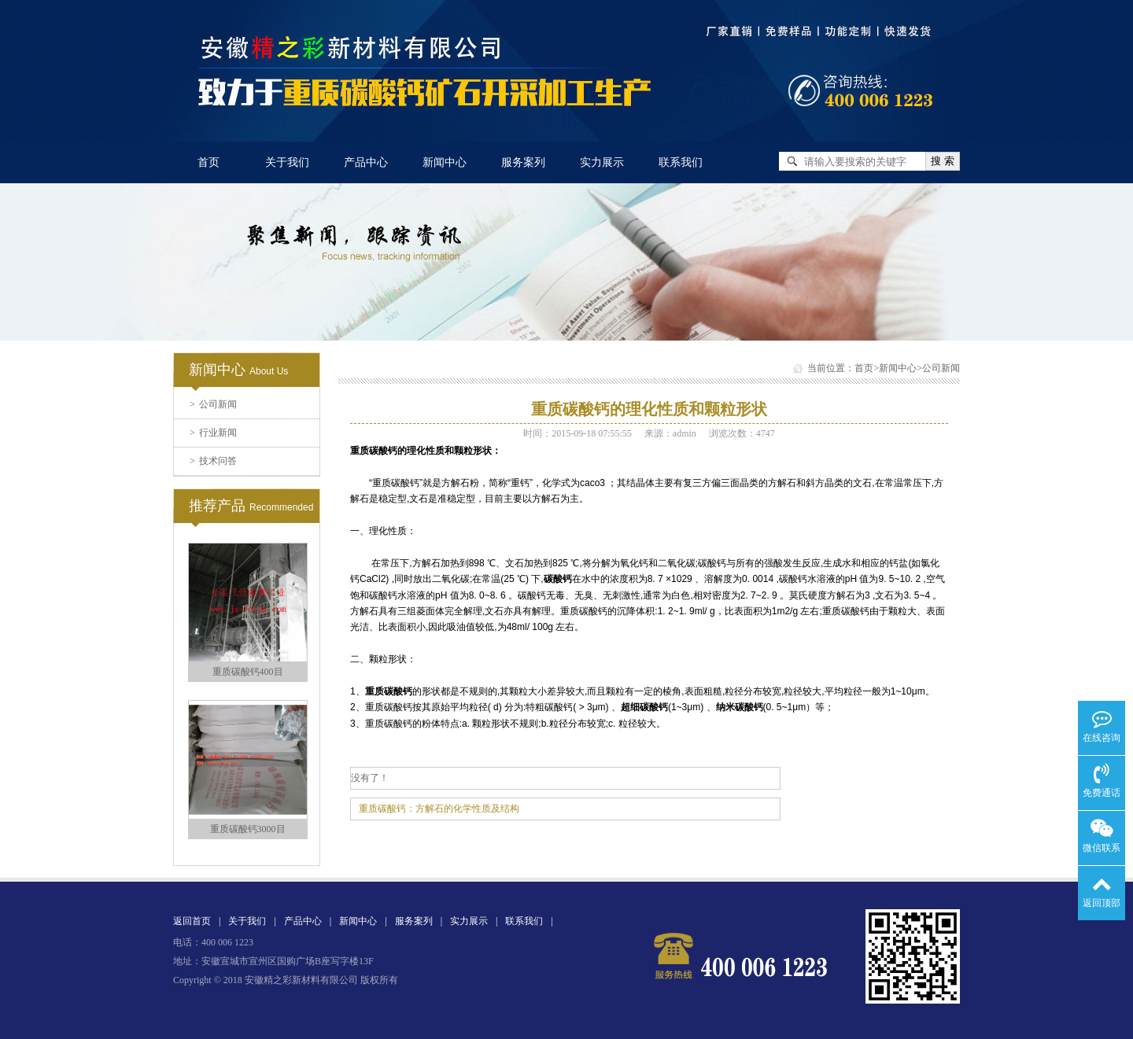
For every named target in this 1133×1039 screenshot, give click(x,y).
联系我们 (681, 162)
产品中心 (366, 162)
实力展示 (602, 162)
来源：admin (670, 433)
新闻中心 (445, 162)
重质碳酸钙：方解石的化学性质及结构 (439, 808)
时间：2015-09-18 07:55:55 (577, 433)
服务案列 (523, 162)
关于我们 (287, 162)
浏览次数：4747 (742, 433)
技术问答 (213, 460)
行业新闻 (213, 432)
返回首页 (192, 921)
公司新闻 (213, 404)
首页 (208, 162)
